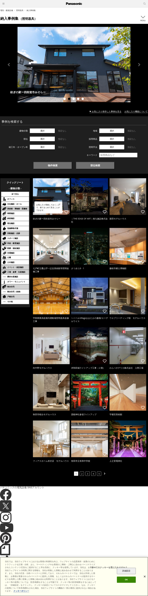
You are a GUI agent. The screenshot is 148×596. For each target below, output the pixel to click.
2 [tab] (69, 99)
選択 (42, 130)
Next (139, 65)
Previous (9, 65)
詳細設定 (126, 571)
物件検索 (53, 165)
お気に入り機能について (136, 111)
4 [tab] (78, 99)
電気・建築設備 (6, 10)
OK (126, 579)
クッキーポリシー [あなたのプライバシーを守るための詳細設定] (21, 591)
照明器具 (19, 10)
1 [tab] (64, 99)
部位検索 (95, 165)
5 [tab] (83, 99)
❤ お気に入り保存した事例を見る (105, 111)
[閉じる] (144, 576)
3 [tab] (74, 99)
